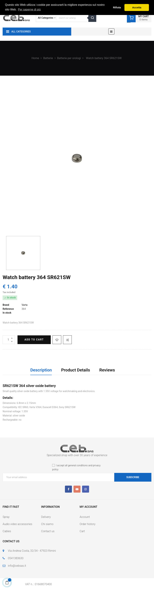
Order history (87, 524)
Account (85, 517)
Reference (8, 308)
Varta (24, 304)
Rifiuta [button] (117, 7)
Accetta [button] (136, 7)
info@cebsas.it (17, 565)
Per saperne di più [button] (29, 9)
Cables (7, 531)
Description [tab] (41, 370)
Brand (6, 304)
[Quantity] (9, 339)
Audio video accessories (17, 524)
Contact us (47, 531)
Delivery (46, 517)
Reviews (107, 370)
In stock (7, 312)
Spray (6, 517)
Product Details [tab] (75, 370)
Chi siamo (47, 524)
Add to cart (34, 339)
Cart (82, 531)
